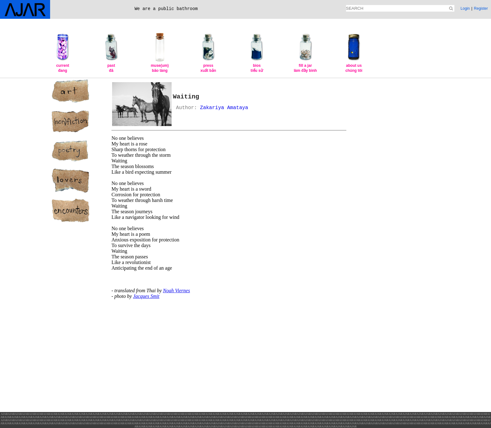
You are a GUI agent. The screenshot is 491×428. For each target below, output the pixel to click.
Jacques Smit (146, 296)
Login (465, 8)
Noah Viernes (176, 290)
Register (481, 8)
